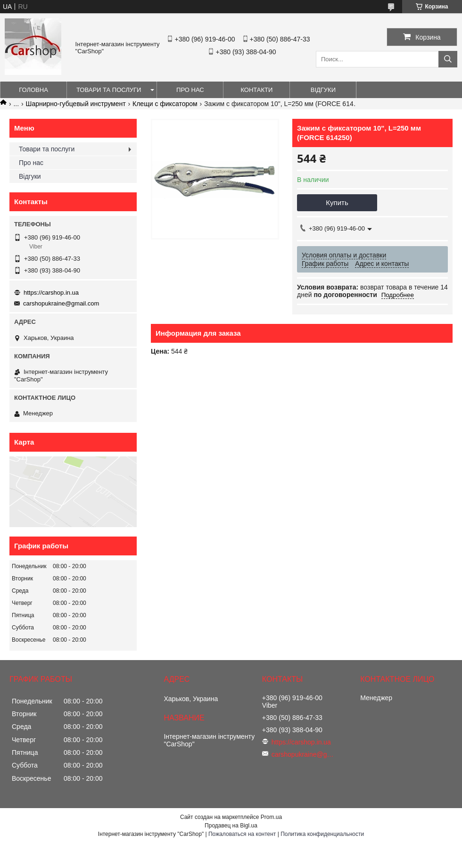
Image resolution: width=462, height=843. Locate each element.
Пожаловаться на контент (242, 834)
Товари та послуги (108, 89)
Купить (337, 202)
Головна (33, 89)
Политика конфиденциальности (322, 834)
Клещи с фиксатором (165, 103)
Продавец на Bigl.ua (231, 825)
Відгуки (323, 89)
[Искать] (447, 59)
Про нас (190, 89)
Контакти (256, 89)
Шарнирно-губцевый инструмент (76, 103)
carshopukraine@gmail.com (61, 303)
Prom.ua (271, 817)
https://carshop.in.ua (51, 292)
